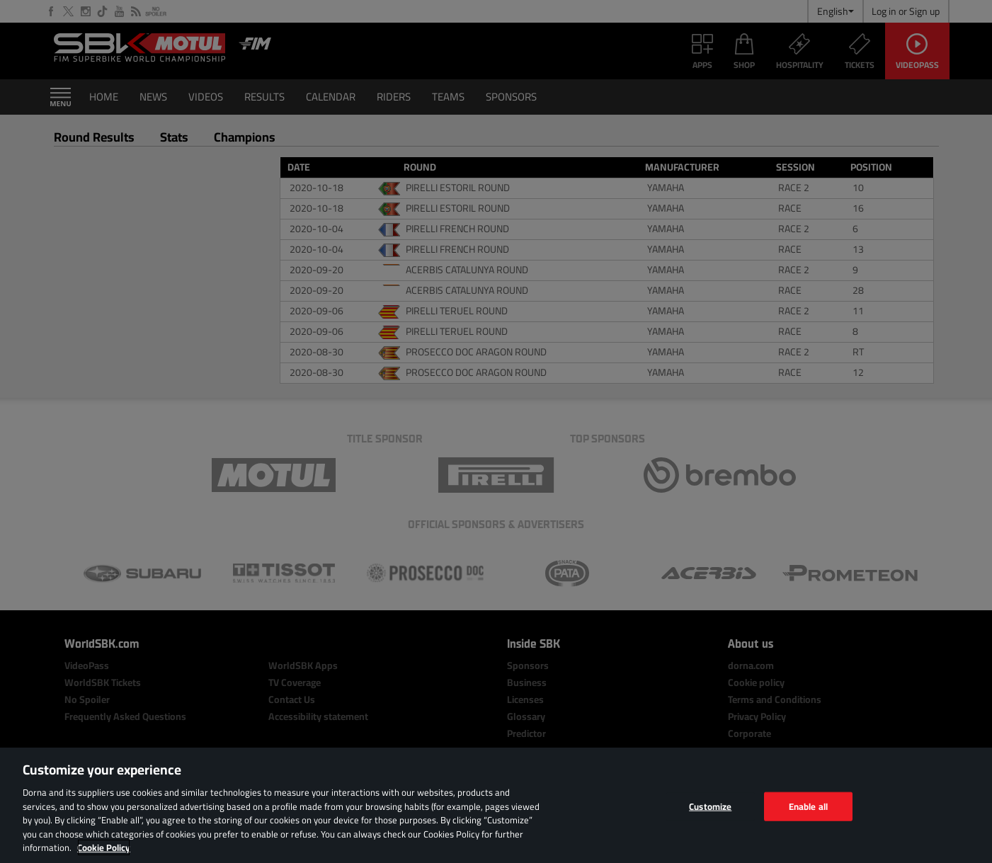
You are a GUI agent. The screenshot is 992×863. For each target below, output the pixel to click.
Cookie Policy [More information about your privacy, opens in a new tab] (103, 847)
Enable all (808, 805)
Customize (710, 805)
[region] (496, 805)
